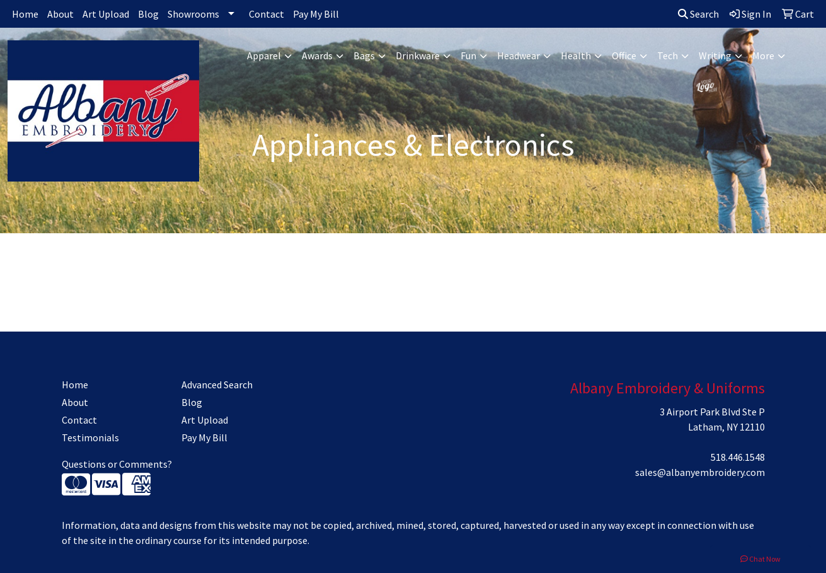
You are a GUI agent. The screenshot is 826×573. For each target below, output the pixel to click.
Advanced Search (217, 384)
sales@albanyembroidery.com (700, 472)
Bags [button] (364, 55)
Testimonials (90, 437)
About (60, 14)
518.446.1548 (738, 457)
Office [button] (624, 55)
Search (698, 14)
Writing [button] (715, 55)
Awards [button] (317, 55)
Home (25, 14)
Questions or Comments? (117, 464)
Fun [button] (468, 55)
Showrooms (193, 14)
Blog (148, 14)
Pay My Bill (316, 14)
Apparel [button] (264, 55)
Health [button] (576, 55)
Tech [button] (667, 55)
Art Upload (106, 14)
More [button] (763, 55)
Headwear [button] (518, 55)
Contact (266, 14)
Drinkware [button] (418, 55)
